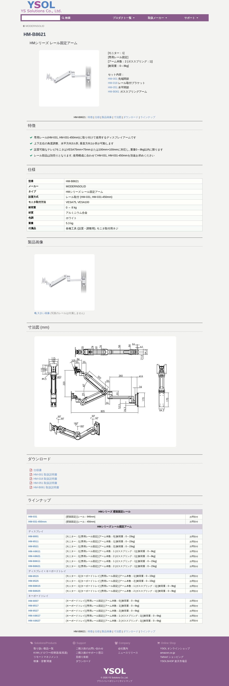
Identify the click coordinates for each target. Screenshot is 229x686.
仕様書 (38, 470)
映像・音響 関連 (43, 661)
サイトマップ (126, 681)
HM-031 (32, 516)
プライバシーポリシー (107, 681)
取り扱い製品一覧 (44, 648)
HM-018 (113, 82)
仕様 (97, 117)
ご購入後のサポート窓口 (89, 652)
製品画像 (107, 117)
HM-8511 (33, 541)
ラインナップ (147, 117)
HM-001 (113, 78)
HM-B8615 (34, 585)
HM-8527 (33, 610)
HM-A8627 (34, 620)
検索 (66, 17)
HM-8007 (33, 600)
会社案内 (123, 648)
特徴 (90, 117)
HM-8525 (33, 580)
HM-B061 (113, 91)
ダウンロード (130, 117)
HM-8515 (33, 576)
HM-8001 (33, 536)
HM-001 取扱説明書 (45, 474)
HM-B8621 (34, 566)
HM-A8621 (34, 556)
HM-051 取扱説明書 (45, 482)
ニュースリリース (128, 652)
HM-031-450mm (37, 521)
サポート (191, 17)
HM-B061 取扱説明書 (46, 487)
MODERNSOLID (35, 26)
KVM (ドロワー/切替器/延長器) (51, 652)
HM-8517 (33, 605)
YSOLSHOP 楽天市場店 (173, 661)
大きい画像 (42, 313)
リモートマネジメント (46, 656)
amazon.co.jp (167, 652)
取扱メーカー (158, 17)
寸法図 (117, 117)
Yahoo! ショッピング (172, 656)
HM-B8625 (34, 590)
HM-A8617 (34, 615)
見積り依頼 (82, 656)
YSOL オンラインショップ (175, 648)
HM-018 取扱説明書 (45, 478)
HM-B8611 (34, 561)
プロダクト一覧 (124, 17)
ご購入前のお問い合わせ (89, 648)
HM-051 (113, 87)
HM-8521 (33, 546)
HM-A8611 (34, 551)
